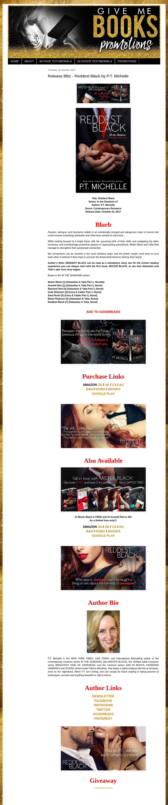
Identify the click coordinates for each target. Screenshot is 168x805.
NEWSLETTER (103, 696)
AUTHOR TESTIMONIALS (55, 61)
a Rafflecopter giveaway (103, 788)
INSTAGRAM (103, 705)
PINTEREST (103, 718)
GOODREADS (103, 714)
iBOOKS (114, 389)
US (100, 385)
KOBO (100, 389)
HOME (15, 61)
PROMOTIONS (127, 61)
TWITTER (103, 709)
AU (121, 385)
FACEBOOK (103, 701)
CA (114, 385)
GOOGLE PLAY (103, 393)
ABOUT (29, 61)
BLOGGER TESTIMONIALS (94, 61)
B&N (89, 389)
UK (107, 385)
